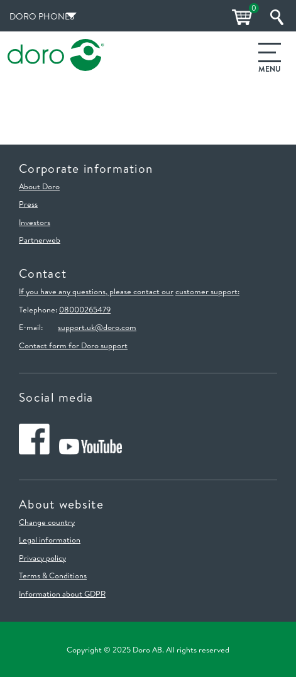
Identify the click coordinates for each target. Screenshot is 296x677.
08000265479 (85, 309)
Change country (47, 521)
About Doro (39, 186)
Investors (34, 222)
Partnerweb (39, 239)
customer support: (207, 291)
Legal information (49, 539)
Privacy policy (42, 557)
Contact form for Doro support (73, 345)
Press (28, 203)
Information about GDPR (62, 593)
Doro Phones (41, 16)
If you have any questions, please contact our (96, 291)
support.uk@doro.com (97, 327)
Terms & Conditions (53, 575)
